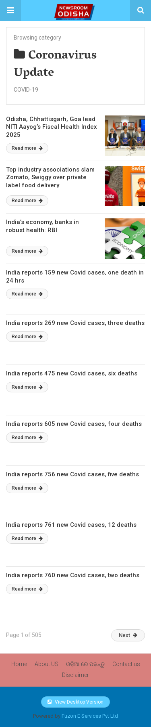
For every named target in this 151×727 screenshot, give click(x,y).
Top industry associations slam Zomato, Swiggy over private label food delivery (50, 177)
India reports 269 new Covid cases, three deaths (75, 323)
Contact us (126, 664)
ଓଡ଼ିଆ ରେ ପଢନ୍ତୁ (85, 664)
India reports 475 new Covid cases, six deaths (71, 373)
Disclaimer (75, 675)
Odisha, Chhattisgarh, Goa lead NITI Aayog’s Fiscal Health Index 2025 (51, 126)
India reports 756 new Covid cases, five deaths (72, 474)
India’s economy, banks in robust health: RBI (42, 226)
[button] (10, 10)
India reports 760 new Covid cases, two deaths (72, 575)
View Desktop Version (75, 702)
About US (46, 664)
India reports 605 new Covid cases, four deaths (74, 423)
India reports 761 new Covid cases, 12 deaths (71, 524)
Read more (27, 148)
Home (19, 664)
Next (128, 635)
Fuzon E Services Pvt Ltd (90, 716)
